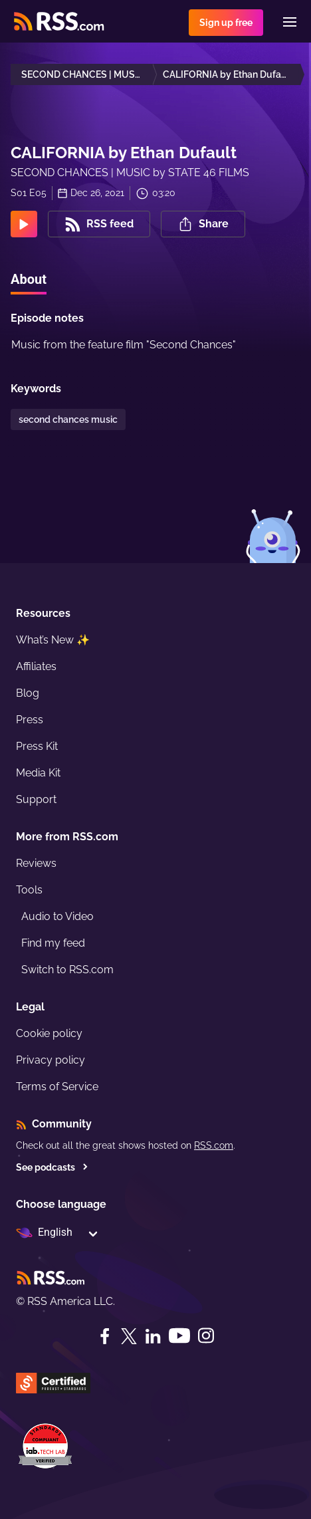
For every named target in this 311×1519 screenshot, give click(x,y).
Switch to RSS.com (67, 969)
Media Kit (38, 772)
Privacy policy (50, 1060)
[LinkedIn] (153, 1336)
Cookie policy (49, 1033)
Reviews (36, 863)
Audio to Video (57, 916)
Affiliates (36, 666)
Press (29, 719)
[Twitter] (129, 1336)
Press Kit (37, 746)
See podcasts (52, 1167)
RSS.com (213, 1145)
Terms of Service (57, 1086)
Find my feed (53, 943)
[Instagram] (206, 1336)
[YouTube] (179, 1336)
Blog (27, 693)
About (29, 279)
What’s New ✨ (53, 640)
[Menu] (290, 22)
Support (36, 799)
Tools (29, 889)
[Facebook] (105, 1336)
